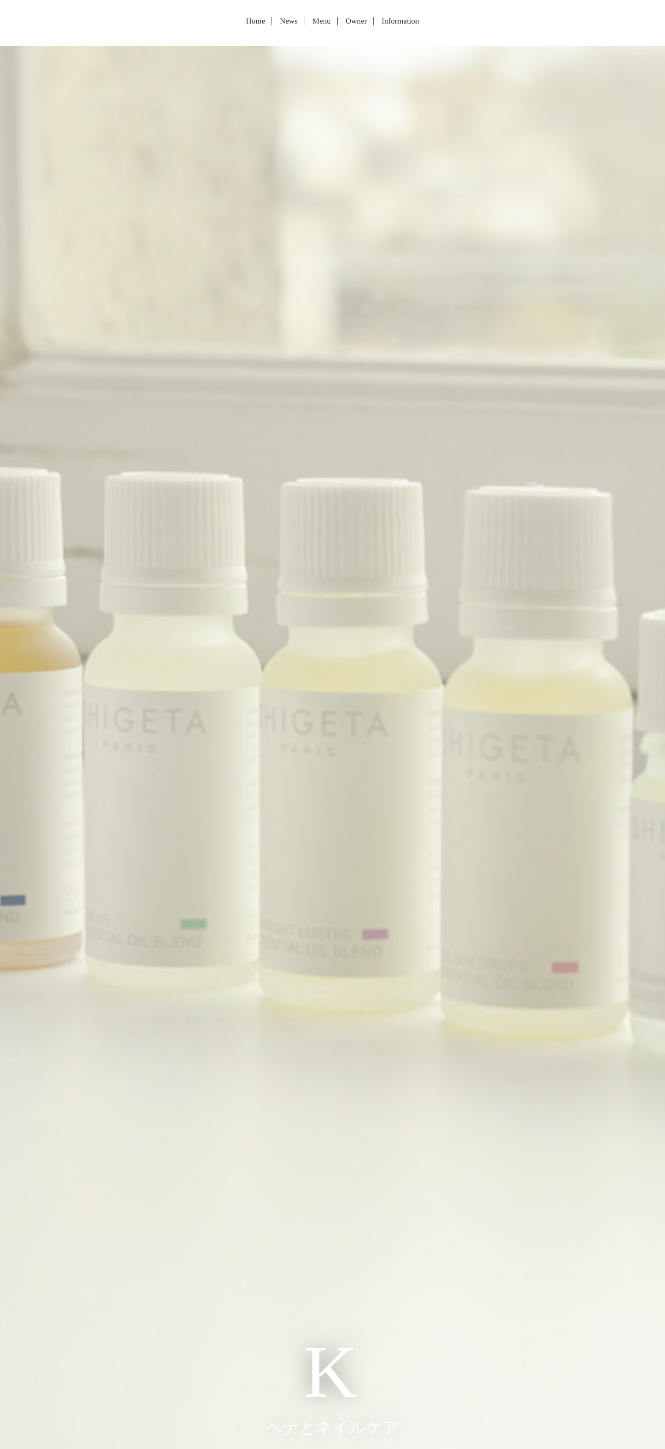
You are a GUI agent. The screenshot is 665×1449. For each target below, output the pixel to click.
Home (255, 21)
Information (400, 21)
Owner (356, 21)
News (289, 21)
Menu (322, 21)
